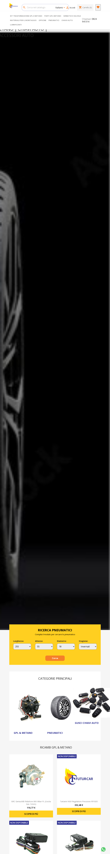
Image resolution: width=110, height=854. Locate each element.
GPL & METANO (23, 732)
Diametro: (62, 641)
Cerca (55, 658)
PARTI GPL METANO (52, 16)
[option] (55, 329)
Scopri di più (31, 814)
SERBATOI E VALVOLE (72, 16)
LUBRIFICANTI (16, 24)
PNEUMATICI (54, 20)
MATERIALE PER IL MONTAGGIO (23, 20)
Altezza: (39, 641)
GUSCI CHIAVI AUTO (87, 722)
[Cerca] (45, 7)
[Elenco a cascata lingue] (60, 7)
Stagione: (83, 641)
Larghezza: (18, 641)
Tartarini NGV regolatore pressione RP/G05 (79, 801)
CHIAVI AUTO (67, 20)
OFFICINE (42, 20)
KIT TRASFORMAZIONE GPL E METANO (26, 16)
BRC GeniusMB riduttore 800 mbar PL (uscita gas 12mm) (31, 802)
